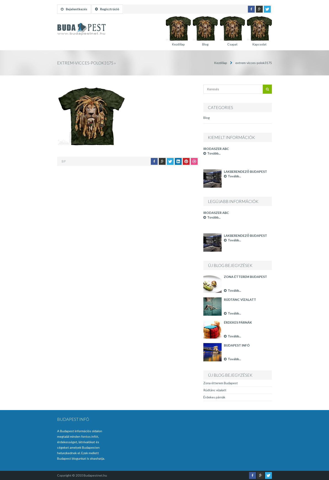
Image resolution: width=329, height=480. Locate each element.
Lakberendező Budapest (245, 171)
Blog (206, 118)
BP (64, 161)
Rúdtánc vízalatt (240, 299)
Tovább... (211, 153)
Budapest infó (237, 345)
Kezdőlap (220, 63)
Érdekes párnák (238, 322)
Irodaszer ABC (216, 149)
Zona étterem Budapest (245, 277)
